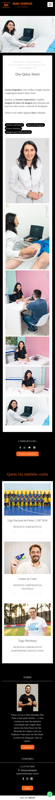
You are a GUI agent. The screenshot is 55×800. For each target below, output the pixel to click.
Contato (27, 788)
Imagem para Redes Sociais (18, 132)
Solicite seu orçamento (27, 454)
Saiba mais (27, 747)
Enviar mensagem (29, 770)
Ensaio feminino (13, 128)
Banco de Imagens (35, 125)
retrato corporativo (14, 125)
